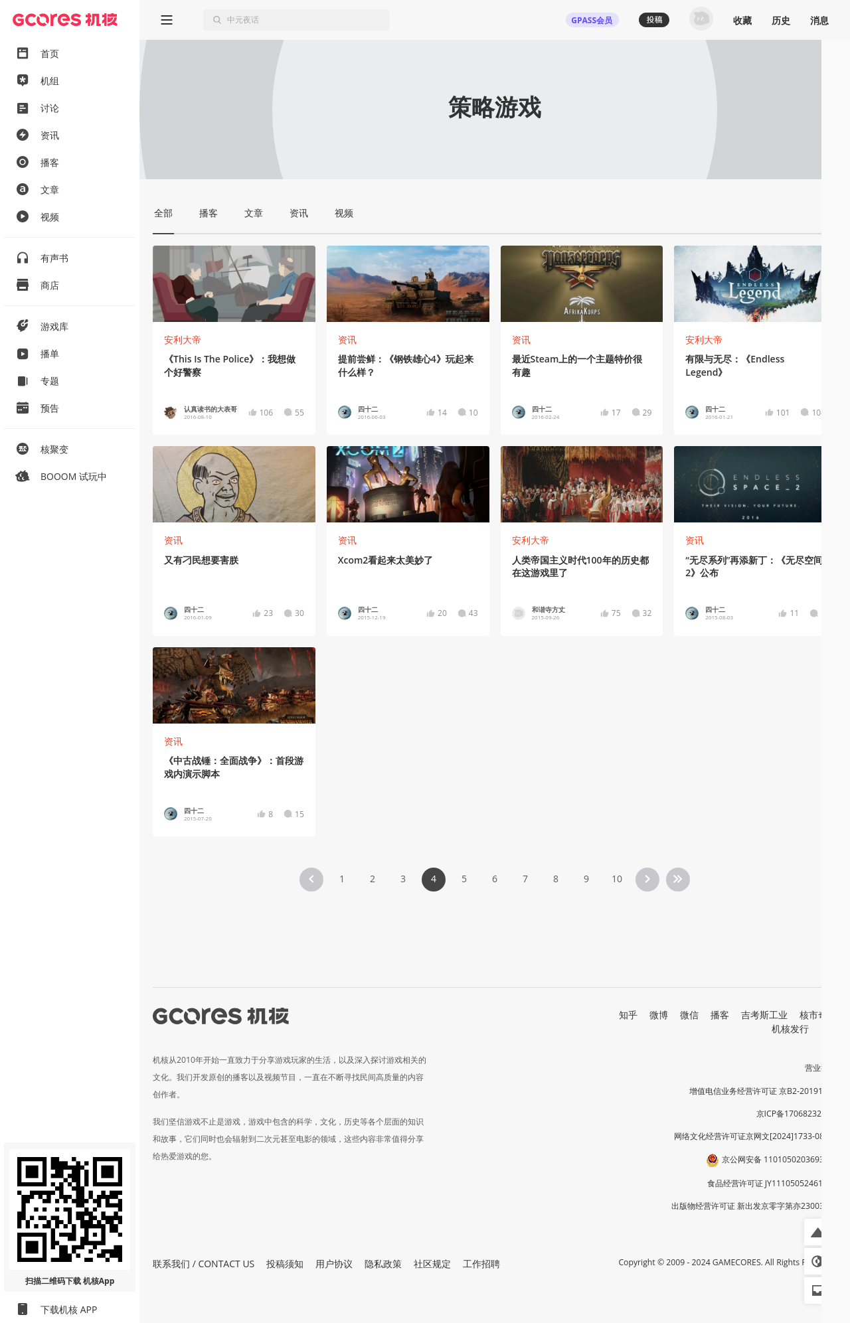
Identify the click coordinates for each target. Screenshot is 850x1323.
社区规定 (432, 1263)
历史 (781, 20)
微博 (658, 1014)
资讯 (347, 339)
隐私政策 (383, 1263)
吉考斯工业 (764, 1014)
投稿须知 (284, 1263)
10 (617, 878)
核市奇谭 (818, 1014)
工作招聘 (481, 1263)
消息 (819, 20)
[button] (817, 1232)
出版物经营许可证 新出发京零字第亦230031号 (754, 1205)
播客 (720, 1014)
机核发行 (790, 1028)
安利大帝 (182, 339)
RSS (829, 1028)
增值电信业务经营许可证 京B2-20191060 (763, 1091)
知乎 (628, 1014)
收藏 (742, 20)
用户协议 (334, 1263)
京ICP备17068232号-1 (796, 1113)
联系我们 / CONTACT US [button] (203, 1263)
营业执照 (821, 1067)
